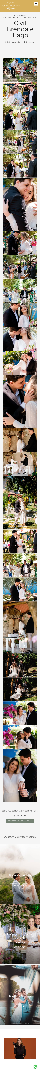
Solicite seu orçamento (20, 821)
